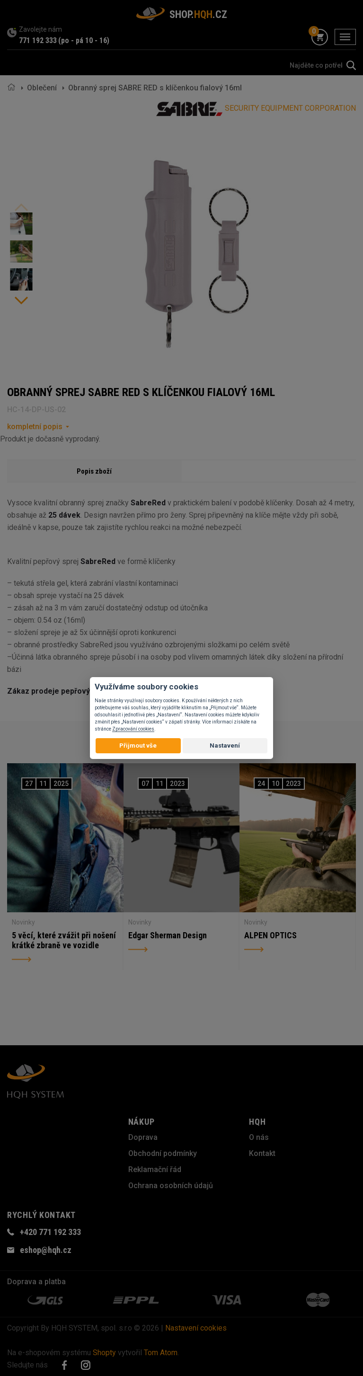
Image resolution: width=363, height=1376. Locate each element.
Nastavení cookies (196, 1327)
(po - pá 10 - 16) (83, 40)
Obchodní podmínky (162, 1153)
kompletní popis (34, 426)
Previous (21, 207)
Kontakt (262, 1153)
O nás (259, 1137)
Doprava (143, 1137)
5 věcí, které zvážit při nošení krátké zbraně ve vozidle (64, 940)
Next (21, 300)
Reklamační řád (154, 1169)
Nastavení (225, 745)
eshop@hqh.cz (45, 1250)
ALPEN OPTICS (270, 935)
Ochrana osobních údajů (170, 1185)
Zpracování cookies (133, 729)
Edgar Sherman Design (167, 935)
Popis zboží (94, 471)
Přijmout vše (138, 745)
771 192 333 (38, 40)
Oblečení (42, 87)
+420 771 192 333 (50, 1232)
